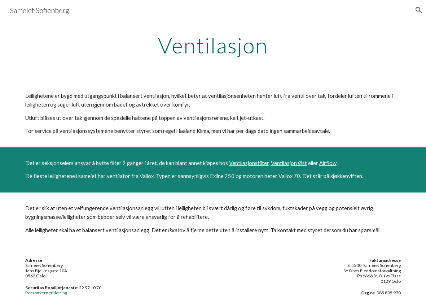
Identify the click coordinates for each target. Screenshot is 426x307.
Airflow (328, 163)
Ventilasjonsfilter (249, 163)
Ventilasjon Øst (289, 163)
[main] (212, 45)
